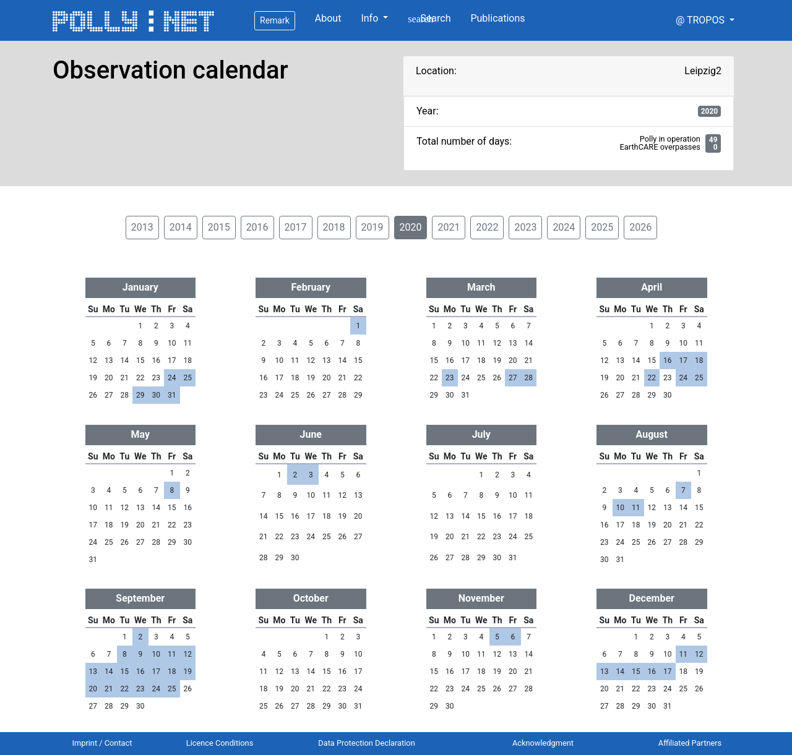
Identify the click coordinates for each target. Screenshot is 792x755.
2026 (640, 227)
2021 (448, 227)
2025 (602, 227)
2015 (219, 227)
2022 (487, 227)
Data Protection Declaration (366, 743)
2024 (564, 227)
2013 (142, 227)
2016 (257, 227)
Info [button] (371, 18)
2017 (296, 227)
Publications (497, 18)
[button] (705, 20)
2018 (334, 227)
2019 (372, 227)
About (328, 18)
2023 (525, 227)
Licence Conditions (220, 743)
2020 (411, 227)
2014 (181, 227)
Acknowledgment (543, 743)
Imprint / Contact (102, 743)
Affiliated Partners (689, 743)
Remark (275, 20)
